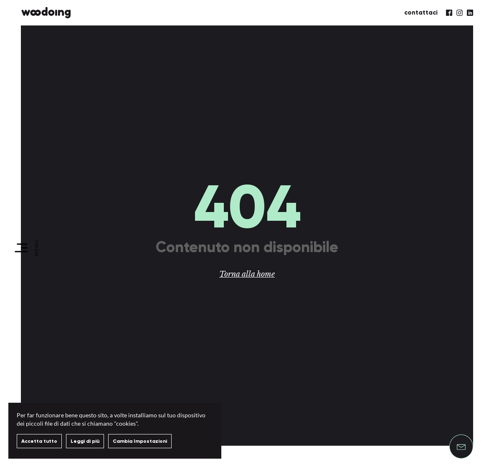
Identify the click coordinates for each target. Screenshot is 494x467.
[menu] (27, 248)
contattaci (421, 12)
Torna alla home (247, 274)
